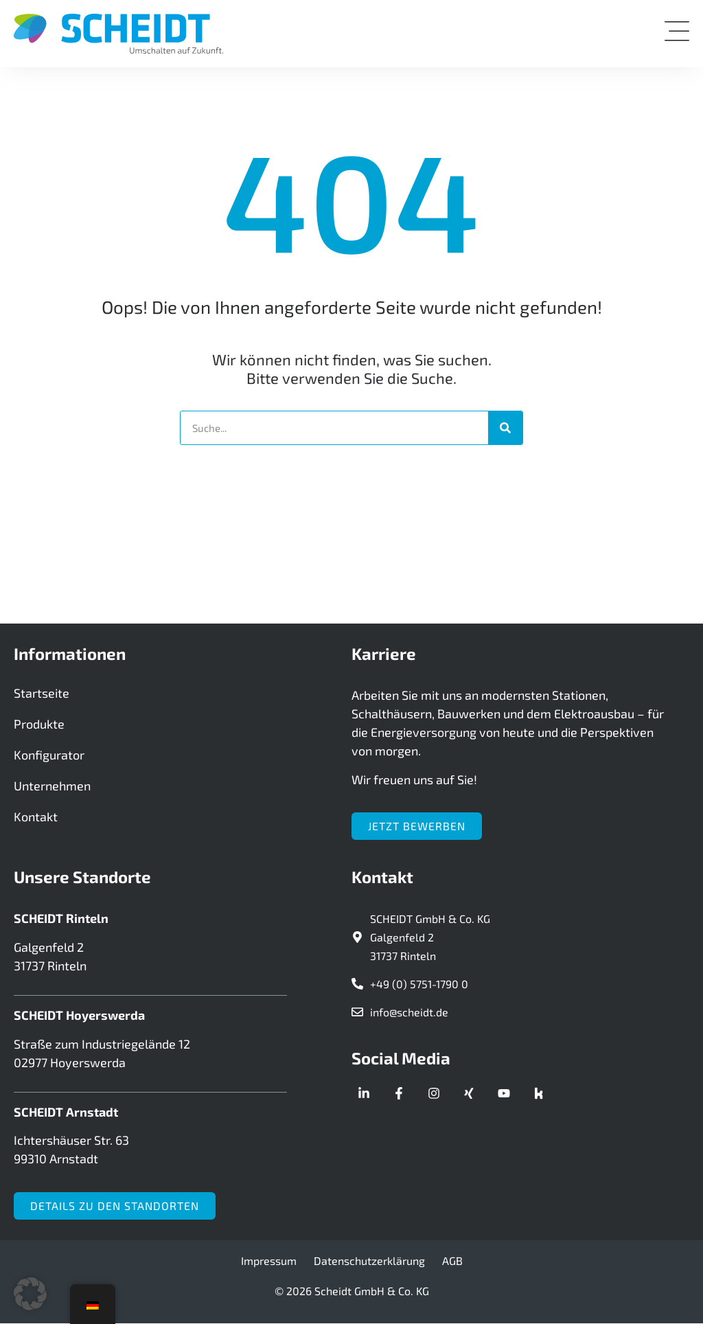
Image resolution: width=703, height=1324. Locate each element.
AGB (452, 1260)
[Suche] (505, 427)
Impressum (269, 1260)
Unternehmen (52, 786)
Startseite (41, 693)
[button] (30, 1294)
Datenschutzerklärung (369, 1260)
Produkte (39, 724)
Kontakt (36, 817)
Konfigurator (49, 755)
